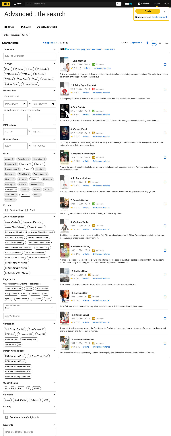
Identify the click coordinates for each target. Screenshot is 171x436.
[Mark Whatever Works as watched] (101, 229)
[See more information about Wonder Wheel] (165, 133)
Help (46, 413)
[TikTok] (40, 403)
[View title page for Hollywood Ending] (64, 250)
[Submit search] (119, 3)
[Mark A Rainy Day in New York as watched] (101, 92)
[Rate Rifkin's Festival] (86, 322)
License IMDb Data (117, 413)
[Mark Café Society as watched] (101, 114)
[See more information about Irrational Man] (165, 275)
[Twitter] (57, 403)
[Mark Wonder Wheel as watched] (101, 136)
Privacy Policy (101, 418)
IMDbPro (75, 413)
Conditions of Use (81, 418)
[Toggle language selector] (165, 3)
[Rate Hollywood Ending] (86, 254)
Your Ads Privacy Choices (131, 418)
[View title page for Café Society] (64, 111)
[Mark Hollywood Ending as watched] (101, 254)
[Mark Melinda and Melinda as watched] (101, 346)
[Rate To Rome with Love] (86, 186)
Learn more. (61, 376)
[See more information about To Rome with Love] (165, 182)
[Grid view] (160, 43)
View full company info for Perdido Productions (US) (92, 49)
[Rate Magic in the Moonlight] (86, 161)
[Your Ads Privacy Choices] (114, 418)
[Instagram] (49, 403)
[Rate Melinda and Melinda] (86, 347)
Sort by (124, 42)
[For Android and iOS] (132, 401)
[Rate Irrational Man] (86, 278)
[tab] (9, 27)
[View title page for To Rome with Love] (64, 182)
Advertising (50, 418)
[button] (29, 49)
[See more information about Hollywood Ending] (165, 250)
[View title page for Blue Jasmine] (64, 64)
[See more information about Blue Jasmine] (165, 64)
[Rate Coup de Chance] (86, 207)
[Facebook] (74, 403)
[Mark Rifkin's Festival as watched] (101, 322)
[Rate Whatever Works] (86, 229)
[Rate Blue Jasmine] (87, 68)
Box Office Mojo (94, 413)
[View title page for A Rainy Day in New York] (64, 89)
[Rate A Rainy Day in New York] (86, 93)
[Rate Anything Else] (86, 300)
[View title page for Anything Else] (64, 297)
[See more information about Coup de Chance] (165, 204)
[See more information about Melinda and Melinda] (165, 343)
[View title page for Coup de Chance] (64, 204)
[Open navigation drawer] (17, 4)
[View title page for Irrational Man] (64, 275)
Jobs (64, 418)
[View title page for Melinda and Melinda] (64, 343)
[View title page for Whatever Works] (64, 226)
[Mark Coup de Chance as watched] (101, 207)
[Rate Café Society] (86, 115)
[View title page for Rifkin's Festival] (64, 319)
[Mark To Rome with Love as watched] (101, 185)
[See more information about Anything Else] (165, 297)
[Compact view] (167, 43)
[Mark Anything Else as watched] (101, 300)
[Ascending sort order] (147, 43)
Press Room (33, 418)
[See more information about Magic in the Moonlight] (165, 157)
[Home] (6, 4)
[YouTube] (66, 403)
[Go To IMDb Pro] (128, 3)
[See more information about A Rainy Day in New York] (165, 89)
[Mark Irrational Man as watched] (101, 278)
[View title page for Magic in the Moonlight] (64, 157)
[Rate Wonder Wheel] (86, 136)
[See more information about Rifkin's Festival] (165, 318)
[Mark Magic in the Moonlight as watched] (101, 161)
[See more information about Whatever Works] (165, 226)
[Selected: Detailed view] (154, 43)
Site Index (60, 413)
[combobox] (73, 4)
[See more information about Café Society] (165, 111)
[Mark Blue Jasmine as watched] (102, 68)
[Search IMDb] (73, 4)
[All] (29, 4)
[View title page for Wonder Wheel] (64, 133)
